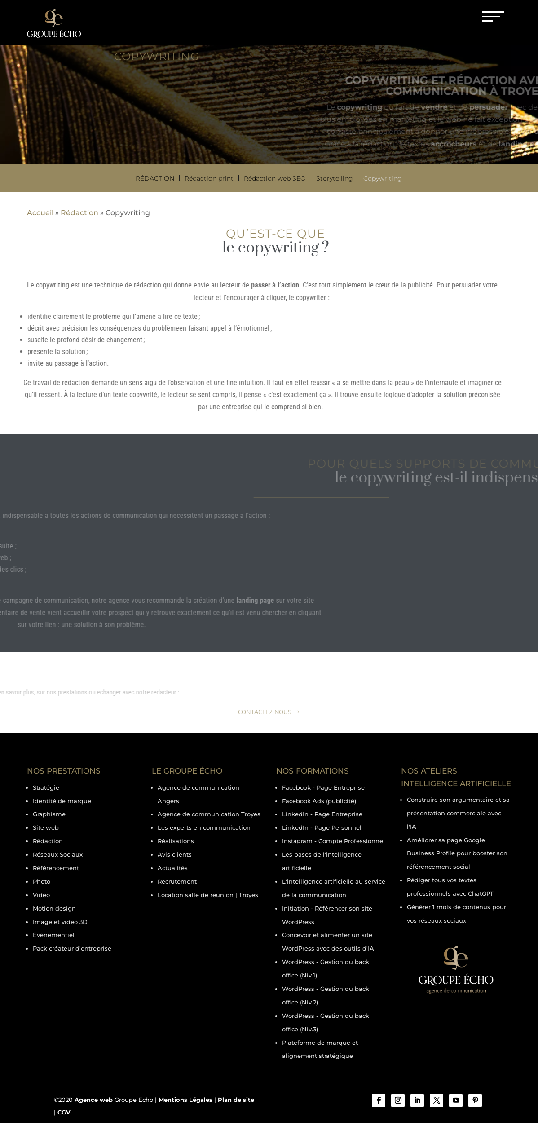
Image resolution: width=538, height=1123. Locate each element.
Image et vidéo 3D (60, 921)
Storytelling (334, 178)
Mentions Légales (185, 1099)
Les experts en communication (204, 827)
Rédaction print (209, 178)
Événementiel (54, 934)
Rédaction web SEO (275, 178)
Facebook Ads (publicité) (319, 801)
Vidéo (41, 894)
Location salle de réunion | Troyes (208, 894)
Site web (46, 827)
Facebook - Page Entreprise (323, 787)
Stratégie (46, 787)
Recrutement (177, 881)
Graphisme (49, 814)
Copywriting (382, 178)
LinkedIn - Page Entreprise (322, 814)
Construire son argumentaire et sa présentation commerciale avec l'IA (458, 813)
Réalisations (176, 840)
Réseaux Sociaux (58, 854)
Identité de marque (62, 801)
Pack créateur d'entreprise (72, 948)
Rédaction (155, 178)
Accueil (40, 212)
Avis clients (175, 854)
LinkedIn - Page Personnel (322, 827)
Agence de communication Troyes (209, 814)
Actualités (173, 867)
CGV (64, 1112)
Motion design (54, 908)
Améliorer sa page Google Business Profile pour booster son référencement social (457, 853)
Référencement (56, 867)
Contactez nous (264, 712)
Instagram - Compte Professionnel (333, 840)
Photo (41, 881)
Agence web (94, 1099)
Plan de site (236, 1099)
